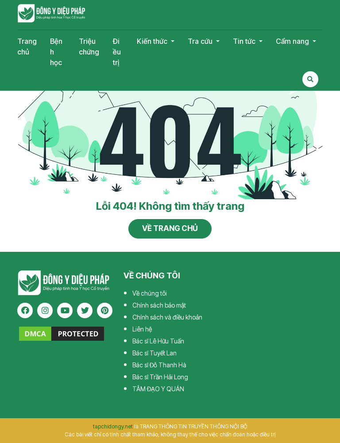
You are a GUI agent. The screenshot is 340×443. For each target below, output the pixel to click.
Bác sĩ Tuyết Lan (154, 353)
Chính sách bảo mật (159, 305)
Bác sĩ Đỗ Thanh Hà (159, 365)
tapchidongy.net (113, 426)
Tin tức (245, 41)
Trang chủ (27, 46)
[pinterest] (104, 310)
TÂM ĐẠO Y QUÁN (158, 389)
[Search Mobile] (310, 79)
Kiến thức (153, 41)
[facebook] (25, 310)
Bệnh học (56, 52)
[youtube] (65, 310)
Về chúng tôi (149, 293)
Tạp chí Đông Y (51, 13)
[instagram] (45, 310)
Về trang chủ (170, 228)
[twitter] (85, 310)
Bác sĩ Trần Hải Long (160, 377)
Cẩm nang (293, 41)
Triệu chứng (89, 46)
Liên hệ (142, 329)
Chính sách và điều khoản (167, 317)
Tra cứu (201, 41)
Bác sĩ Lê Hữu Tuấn (158, 341)
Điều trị (117, 52)
